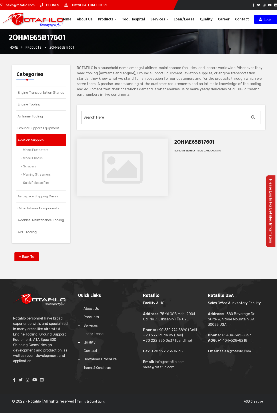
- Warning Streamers (36, 175)
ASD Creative (253, 401)
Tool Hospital (133, 19)
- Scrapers (28, 166)
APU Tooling (27, 232)
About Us (85, 19)
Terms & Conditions (98, 368)
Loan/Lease (184, 19)
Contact (242, 19)
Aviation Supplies (31, 140)
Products (107, 19)
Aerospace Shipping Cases (38, 196)
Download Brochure (100, 359)
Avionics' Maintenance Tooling (41, 220)
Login (265, 19)
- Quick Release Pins (35, 183)
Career (224, 19)
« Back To (26, 257)
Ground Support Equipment (39, 128)
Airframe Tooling (30, 116)
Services (159, 19)
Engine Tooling (29, 104)
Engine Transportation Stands (41, 93)
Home (67, 19)
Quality (206, 19)
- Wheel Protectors (34, 150)
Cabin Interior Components (38, 208)
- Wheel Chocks (32, 158)
